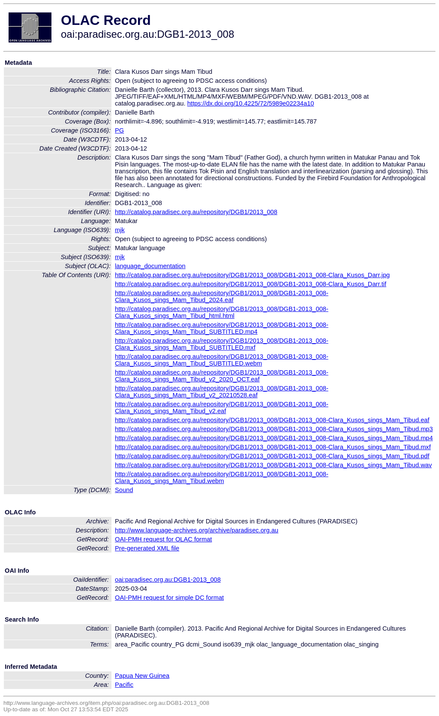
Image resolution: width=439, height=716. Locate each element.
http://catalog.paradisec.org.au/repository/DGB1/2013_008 (196, 211)
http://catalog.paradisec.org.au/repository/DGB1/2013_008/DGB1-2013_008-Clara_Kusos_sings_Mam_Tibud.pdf (272, 456)
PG (119, 130)
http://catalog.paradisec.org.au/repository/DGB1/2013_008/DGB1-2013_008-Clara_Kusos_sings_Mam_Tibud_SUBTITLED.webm (221, 360)
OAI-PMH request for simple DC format (169, 597)
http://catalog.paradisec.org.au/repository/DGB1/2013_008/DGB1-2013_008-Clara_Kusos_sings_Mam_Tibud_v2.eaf (221, 407)
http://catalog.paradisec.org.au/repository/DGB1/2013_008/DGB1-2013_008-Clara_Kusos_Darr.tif (250, 284)
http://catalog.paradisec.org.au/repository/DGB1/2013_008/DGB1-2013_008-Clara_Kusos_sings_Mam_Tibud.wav (273, 465)
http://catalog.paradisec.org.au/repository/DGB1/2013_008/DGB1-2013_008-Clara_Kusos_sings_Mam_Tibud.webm (221, 477)
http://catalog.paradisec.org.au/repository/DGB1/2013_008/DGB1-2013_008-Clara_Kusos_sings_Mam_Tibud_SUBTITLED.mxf (221, 344)
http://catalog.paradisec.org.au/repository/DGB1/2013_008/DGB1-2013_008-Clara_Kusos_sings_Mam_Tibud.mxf (273, 447)
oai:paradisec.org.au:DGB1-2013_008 (168, 579)
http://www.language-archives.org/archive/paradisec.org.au (196, 530)
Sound (124, 489)
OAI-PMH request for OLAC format (163, 539)
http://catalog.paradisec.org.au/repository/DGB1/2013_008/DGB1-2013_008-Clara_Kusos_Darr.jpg (252, 275)
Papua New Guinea (142, 675)
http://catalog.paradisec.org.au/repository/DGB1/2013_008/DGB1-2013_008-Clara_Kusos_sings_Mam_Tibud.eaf (272, 420)
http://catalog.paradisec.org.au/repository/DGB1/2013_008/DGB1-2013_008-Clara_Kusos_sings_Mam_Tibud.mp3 (274, 429)
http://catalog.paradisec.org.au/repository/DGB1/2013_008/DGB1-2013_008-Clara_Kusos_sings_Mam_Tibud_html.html (221, 312)
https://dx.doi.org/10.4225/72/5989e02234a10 (250, 103)
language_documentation (150, 266)
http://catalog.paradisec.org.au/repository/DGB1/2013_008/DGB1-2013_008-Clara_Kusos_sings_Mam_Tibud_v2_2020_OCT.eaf (221, 376)
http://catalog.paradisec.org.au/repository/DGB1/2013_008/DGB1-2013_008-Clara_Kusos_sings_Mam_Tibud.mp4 (274, 438)
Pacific (124, 684)
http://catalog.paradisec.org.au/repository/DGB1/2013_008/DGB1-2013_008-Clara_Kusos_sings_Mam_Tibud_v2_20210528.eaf (221, 392)
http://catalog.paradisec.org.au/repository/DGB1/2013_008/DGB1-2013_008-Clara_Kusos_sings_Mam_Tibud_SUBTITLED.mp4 (221, 328)
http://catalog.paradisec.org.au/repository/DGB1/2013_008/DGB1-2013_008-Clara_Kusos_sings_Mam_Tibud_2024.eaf (221, 296)
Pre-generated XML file (147, 548)
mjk (120, 230)
